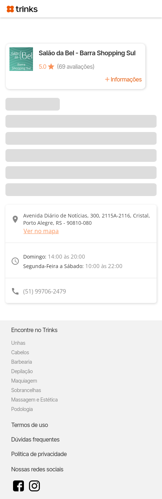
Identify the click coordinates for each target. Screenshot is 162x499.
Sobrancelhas (26, 390)
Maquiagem (24, 381)
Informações (126, 79)
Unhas (18, 343)
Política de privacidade (39, 454)
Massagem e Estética (34, 399)
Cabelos (20, 352)
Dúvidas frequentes (35, 439)
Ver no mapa (41, 231)
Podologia (22, 409)
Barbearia (21, 362)
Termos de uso (29, 424)
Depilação (22, 371)
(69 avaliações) (76, 66)
